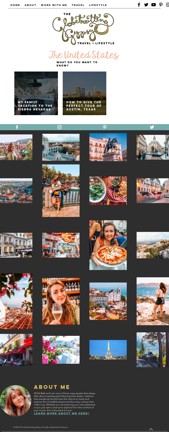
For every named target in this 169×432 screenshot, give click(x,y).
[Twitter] (146, 4)
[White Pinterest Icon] (104, 127)
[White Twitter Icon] (152, 127)
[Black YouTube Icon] (153, 4)
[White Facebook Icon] (17, 127)
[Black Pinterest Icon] (161, 4)
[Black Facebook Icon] (139, 4)
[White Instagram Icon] (59, 127)
